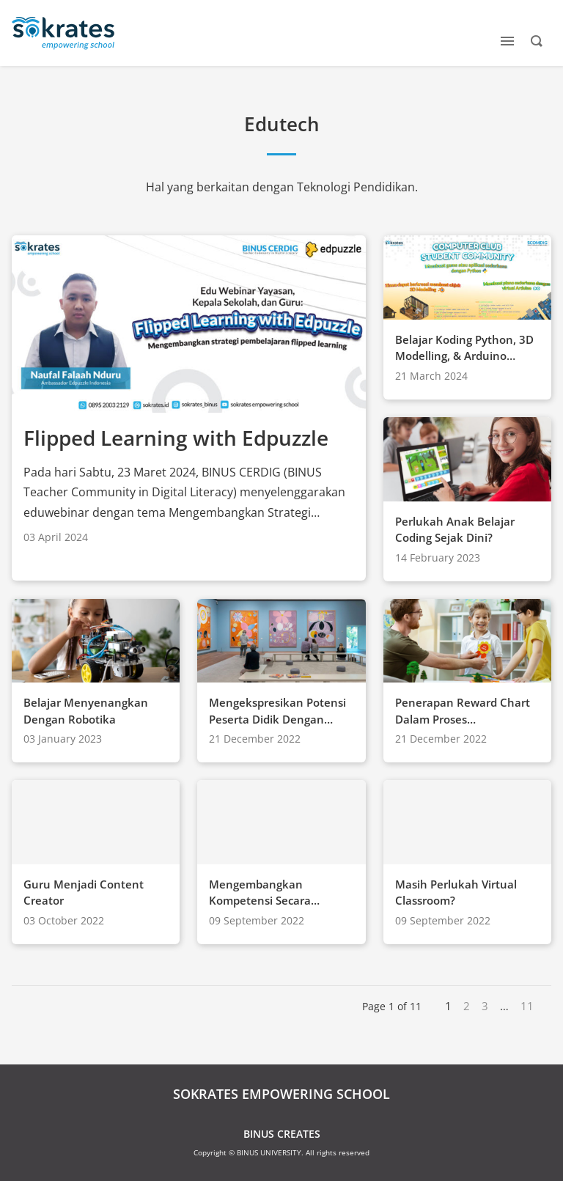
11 (527, 1005)
